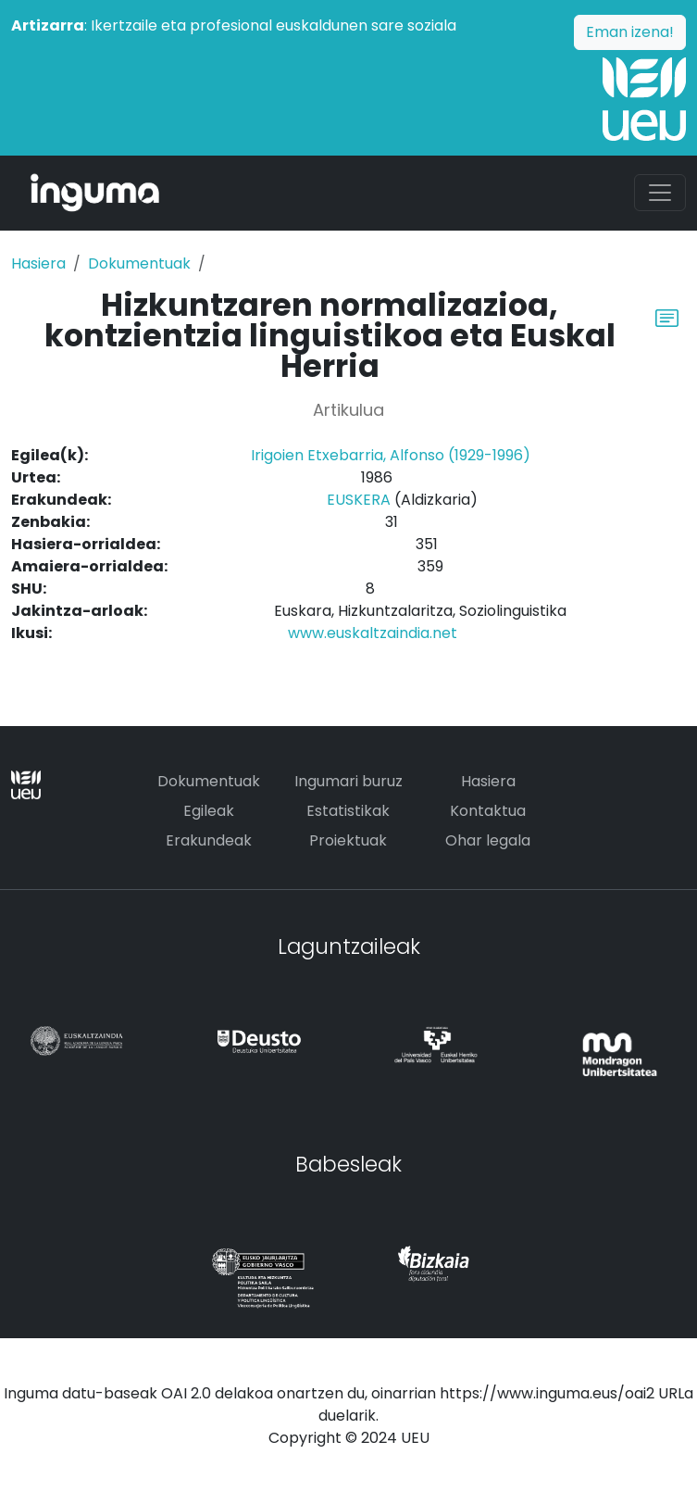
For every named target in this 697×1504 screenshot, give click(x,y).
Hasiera (38, 263)
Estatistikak (348, 810)
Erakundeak (209, 840)
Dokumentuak (139, 263)
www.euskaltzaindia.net (372, 633)
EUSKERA (359, 499)
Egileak (208, 810)
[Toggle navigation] (660, 192)
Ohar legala (487, 840)
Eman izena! (630, 32)
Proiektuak (348, 840)
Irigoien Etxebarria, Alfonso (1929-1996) (390, 455)
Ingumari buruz (348, 781)
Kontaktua (488, 810)
